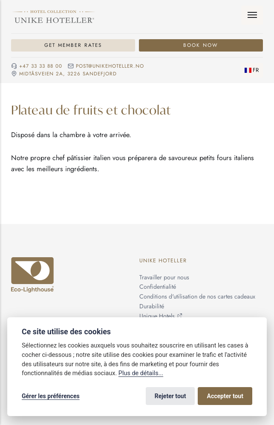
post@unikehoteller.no (110, 66)
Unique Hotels (157, 316)
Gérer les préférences (51, 396)
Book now (200, 45)
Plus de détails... (140, 373)
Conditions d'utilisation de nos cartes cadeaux (197, 296)
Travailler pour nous (164, 277)
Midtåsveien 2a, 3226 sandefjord (68, 74)
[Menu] (252, 15)
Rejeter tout (170, 396)
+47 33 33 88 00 (40, 66)
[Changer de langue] (252, 70)
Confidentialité (157, 286)
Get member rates (73, 45)
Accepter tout (225, 396)
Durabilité (151, 306)
